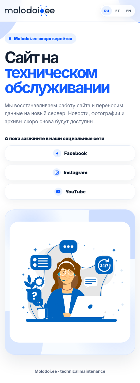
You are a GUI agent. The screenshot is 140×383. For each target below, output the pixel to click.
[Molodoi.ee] (30, 10)
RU (106, 11)
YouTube (70, 192)
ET (117, 11)
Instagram (70, 172)
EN (128, 11)
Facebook (70, 153)
